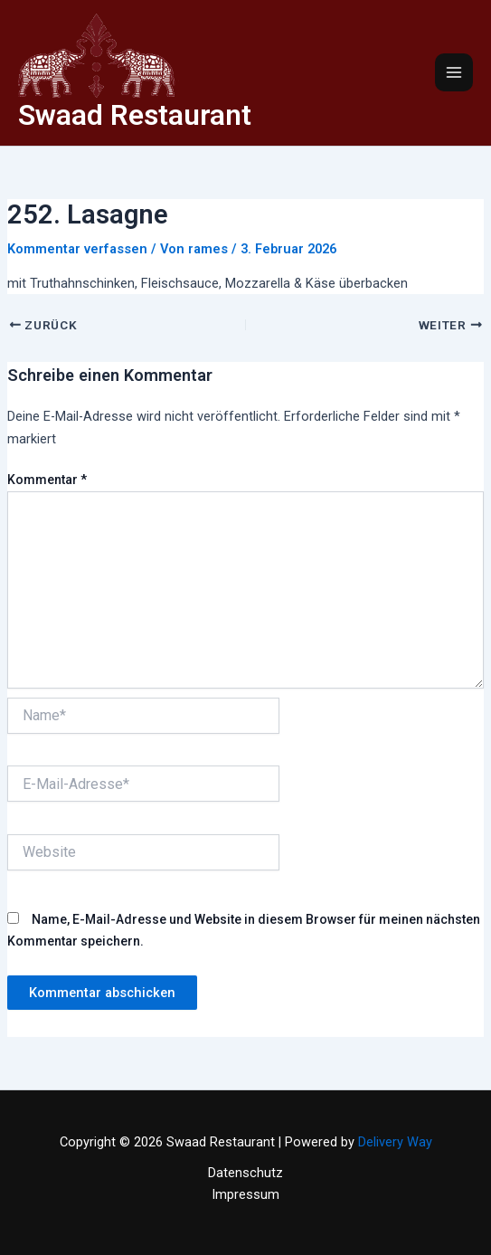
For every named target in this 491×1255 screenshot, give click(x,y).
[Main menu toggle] (454, 72)
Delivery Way (395, 1142)
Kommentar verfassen (77, 249)
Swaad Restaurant (134, 115)
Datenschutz (245, 1173)
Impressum (245, 1194)
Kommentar (47, 479)
